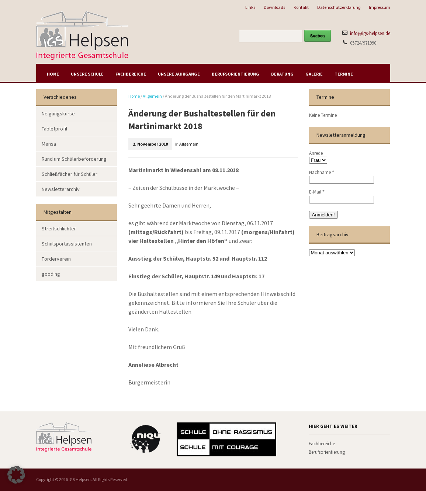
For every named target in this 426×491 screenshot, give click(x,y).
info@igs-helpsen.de (370, 33)
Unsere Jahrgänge (179, 74)
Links (250, 7)
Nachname (321, 172)
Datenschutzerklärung (338, 7)
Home (53, 74)
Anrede (316, 153)
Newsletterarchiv (61, 189)
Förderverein (56, 258)
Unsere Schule (87, 74)
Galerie (314, 74)
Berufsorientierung (235, 74)
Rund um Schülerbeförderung (74, 159)
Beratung (282, 74)
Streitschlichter (59, 228)
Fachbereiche (130, 74)
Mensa (49, 143)
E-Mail (317, 192)
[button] (16, 475)
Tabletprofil (54, 128)
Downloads (274, 7)
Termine (344, 74)
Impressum (379, 7)
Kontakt (301, 7)
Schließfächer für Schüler (69, 174)
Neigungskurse (58, 113)
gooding (51, 274)
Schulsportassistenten (67, 243)
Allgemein (152, 96)
